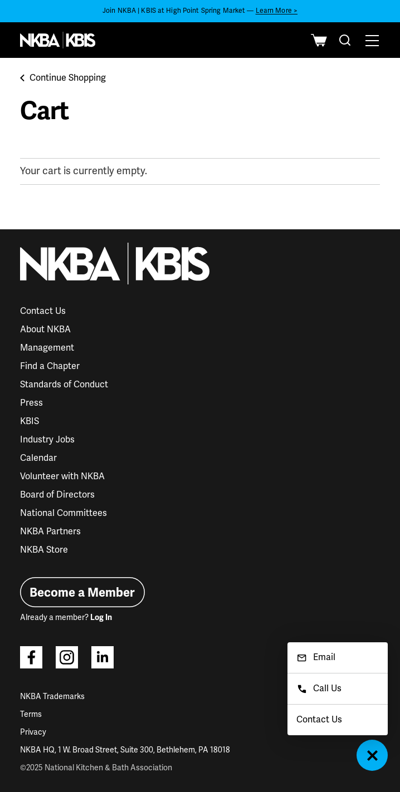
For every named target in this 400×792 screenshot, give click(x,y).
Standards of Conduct (64, 384)
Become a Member (82, 592)
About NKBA (45, 329)
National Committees (63, 513)
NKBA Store (44, 549)
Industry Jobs (47, 439)
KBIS (29, 421)
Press (31, 403)
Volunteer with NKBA (62, 476)
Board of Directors (57, 494)
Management (47, 347)
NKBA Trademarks (52, 696)
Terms (31, 714)
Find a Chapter (50, 366)
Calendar (38, 458)
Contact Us (43, 311)
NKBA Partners (50, 531)
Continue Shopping (63, 77)
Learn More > (276, 11)
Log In (101, 617)
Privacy (33, 732)
